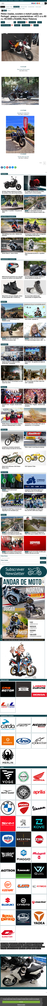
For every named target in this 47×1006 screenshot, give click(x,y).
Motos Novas (21, 943)
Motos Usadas (4, 943)
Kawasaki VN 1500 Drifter (23, 113)
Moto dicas (4, 472)
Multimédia (4, 344)
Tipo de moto (32, 22)
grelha (5, 10)
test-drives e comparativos (11, 8)
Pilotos (33, 948)
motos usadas (16, 6)
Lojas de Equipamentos (15, 947)
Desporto (4, 387)
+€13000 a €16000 (6, 25)
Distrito (36, 25)
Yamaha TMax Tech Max (23, 156)
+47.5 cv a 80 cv (25, 25)
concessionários (31, 6)
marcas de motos (23, 6)
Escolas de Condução (12, 948)
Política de (21, 1004)
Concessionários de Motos (16, 945)
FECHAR (21, 1002)
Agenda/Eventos (13, 943)
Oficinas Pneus (4, 947)
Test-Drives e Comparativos (8, 216)
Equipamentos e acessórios (8, 259)
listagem (9, 10)
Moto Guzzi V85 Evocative (23, 69)
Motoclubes (22, 948)
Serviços (38, 948)
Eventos (3, 515)
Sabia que (4, 429)
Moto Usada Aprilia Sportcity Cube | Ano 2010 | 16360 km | (23, 971)
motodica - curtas (21, 8)
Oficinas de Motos (37, 945)
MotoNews (4, 174)
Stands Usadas (28, 945)
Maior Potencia (21, 22)
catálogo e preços (9, 6)
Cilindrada (17, 25)
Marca (39, 22)
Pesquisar (43, 558)
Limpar (3, 22)
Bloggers (28, 948)
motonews (3, 8)
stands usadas (38, 6)
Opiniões (4, 301)
